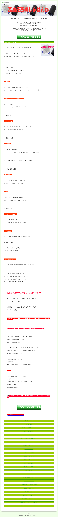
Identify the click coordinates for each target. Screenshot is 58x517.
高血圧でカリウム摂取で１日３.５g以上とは (28, 502)
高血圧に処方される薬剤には (28, 488)
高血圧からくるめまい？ (29, 459)
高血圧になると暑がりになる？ (29, 434)
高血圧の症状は (29, 424)
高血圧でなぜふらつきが (29, 481)
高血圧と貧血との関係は (29, 463)
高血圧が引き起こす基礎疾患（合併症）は (29, 484)
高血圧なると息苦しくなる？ (28, 445)
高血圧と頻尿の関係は (29, 449)
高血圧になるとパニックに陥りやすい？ (29, 438)
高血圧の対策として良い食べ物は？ (29, 498)
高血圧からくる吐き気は (29, 452)
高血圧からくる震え (29, 470)
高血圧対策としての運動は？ (28, 495)
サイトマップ (29, 513)
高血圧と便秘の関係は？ (29, 431)
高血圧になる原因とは (29, 420)
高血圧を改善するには (29, 491)
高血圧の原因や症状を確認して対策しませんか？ (27, 515)
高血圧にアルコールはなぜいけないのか (29, 505)
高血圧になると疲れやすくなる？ (28, 427)
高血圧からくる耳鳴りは (29, 456)
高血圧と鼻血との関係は (29, 466)
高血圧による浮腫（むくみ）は (29, 477)
